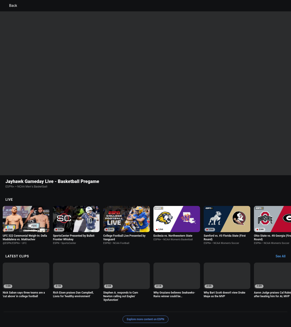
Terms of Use (34, 305)
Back (10, 5)
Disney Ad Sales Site (120, 309)
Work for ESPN (146, 309)
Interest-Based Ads (167, 305)
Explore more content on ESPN (145, 289)
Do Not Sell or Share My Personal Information (55, 309)
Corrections (168, 309)
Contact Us (96, 309)
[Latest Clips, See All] (282, 227)
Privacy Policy (56, 305)
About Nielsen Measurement (201, 305)
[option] (26, 195)
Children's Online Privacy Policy (130, 305)
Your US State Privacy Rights (88, 305)
